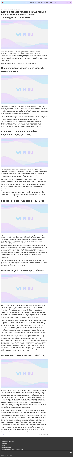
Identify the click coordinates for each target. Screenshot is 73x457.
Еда (51, 2)
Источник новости (43, 434)
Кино (26, 2)
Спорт (55, 2)
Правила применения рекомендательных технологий (12, 449)
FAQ (2, 439)
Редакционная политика (6, 447)
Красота (40, 2)
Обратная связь (4, 443)
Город (46, 2)
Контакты (3, 445)
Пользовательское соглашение (7, 441)
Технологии (32, 2)
